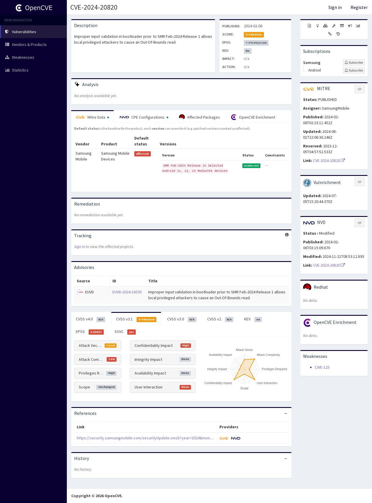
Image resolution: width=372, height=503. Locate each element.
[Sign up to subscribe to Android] (354, 70)
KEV (253, 319)
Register (359, 7)
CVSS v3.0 (181, 319)
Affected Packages (199, 117)
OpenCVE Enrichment (253, 117)
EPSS (90, 332)
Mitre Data (92, 117)
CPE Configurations (144, 117)
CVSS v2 (220, 319)
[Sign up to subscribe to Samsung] (354, 62)
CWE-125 (322, 367)
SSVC (125, 332)
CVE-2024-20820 (93, 7)
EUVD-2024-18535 (127, 292)
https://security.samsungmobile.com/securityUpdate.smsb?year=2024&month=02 (148, 437)
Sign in (335, 7)
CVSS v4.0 (90, 319)
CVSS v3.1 (136, 319)
